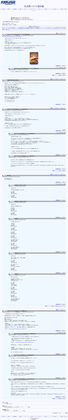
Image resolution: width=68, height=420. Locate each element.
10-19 (60, 306)
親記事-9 (56, 306)
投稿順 (6, 24)
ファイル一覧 (54, 9)
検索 (61, 9)
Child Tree (31, 418)
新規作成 (14, 9)
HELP (8, 9)
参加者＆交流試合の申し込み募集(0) (32, 27)
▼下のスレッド (63, 33)
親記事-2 (64, 170)
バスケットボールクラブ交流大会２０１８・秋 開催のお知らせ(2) (50, 27)
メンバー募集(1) (36, 28)
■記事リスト (58, 33)
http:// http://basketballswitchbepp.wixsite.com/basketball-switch (12, 36)
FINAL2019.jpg (34, 64)
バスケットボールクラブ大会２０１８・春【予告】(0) (47, 28)
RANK (46, 9)
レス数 (9, 24)
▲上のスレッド (63, 108)
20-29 (62, 306)
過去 (65, 9)
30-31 (65, 306)
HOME (3, 9)
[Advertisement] (34, 15)
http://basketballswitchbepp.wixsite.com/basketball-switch (18, 328)
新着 (20, 9)
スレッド (32, 9)
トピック (39, 9)
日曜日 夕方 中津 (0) (29, 28)
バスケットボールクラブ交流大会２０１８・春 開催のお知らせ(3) (14, 28)
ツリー (25, 9)
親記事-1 (64, 75)
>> (13, 23)
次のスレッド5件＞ (5, 402)
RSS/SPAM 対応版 (36, 418)
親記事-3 (64, 398)
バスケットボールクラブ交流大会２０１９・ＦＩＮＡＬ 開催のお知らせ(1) (14, 27)
